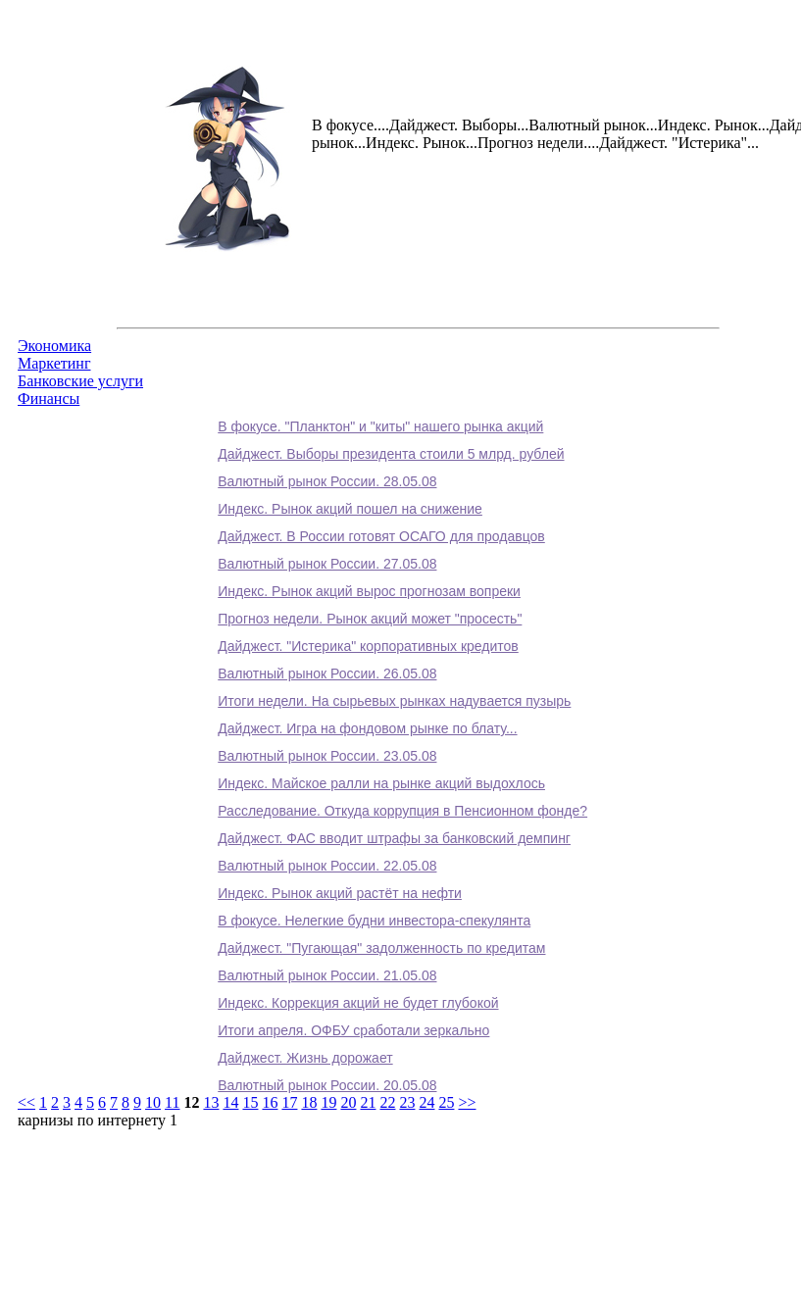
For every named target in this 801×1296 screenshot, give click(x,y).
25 (446, 1102)
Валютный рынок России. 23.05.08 (327, 756)
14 (230, 1102)
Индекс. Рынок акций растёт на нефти (340, 893)
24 (426, 1102)
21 (367, 1102)
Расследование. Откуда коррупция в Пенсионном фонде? (402, 811)
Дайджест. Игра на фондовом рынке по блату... (367, 728)
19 (328, 1102)
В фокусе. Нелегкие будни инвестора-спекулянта (374, 920)
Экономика (54, 345)
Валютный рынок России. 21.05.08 (327, 975)
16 (269, 1102)
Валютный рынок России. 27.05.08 (327, 564)
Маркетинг (54, 363)
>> (467, 1102)
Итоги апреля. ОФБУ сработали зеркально (353, 1030)
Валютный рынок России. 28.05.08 (327, 481)
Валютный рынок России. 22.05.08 (327, 865)
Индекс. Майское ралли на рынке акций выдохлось (381, 783)
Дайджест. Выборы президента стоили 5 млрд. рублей (391, 454)
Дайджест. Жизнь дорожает (305, 1058)
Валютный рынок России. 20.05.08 (327, 1085)
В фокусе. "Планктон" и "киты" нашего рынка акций (380, 426)
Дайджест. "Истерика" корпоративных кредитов (368, 646)
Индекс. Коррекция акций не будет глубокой (358, 1003)
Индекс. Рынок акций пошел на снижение (350, 509)
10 (153, 1102)
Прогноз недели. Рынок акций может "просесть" (370, 618)
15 (250, 1102)
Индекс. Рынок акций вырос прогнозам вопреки (369, 591)
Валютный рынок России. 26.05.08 (327, 673)
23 (407, 1102)
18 (309, 1102)
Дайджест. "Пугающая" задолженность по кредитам (381, 948)
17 (289, 1102)
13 (211, 1102)
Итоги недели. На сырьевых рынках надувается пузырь (394, 701)
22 (387, 1102)
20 (348, 1102)
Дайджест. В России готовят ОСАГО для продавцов (381, 536)
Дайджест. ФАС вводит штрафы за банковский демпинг (394, 838)
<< (26, 1102)
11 (172, 1102)
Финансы (48, 398)
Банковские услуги (80, 381)
